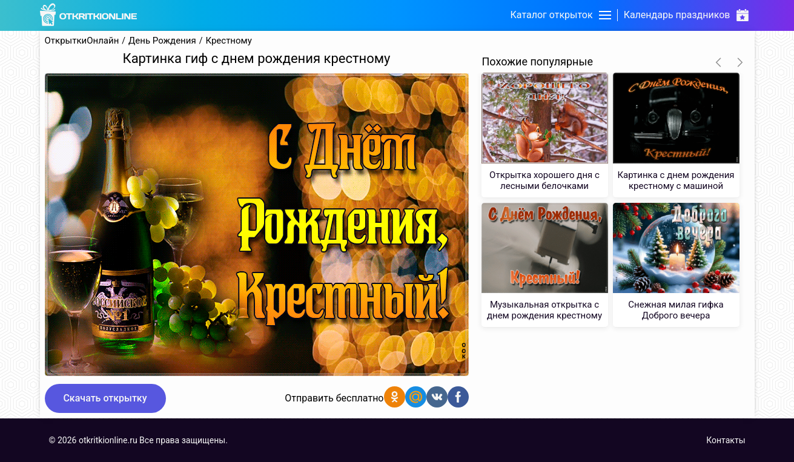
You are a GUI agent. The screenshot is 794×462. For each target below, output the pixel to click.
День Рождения (162, 41)
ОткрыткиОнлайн (82, 41)
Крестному (228, 41)
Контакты (725, 440)
